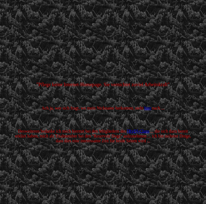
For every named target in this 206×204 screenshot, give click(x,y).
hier (147, 108)
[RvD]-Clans (138, 131)
